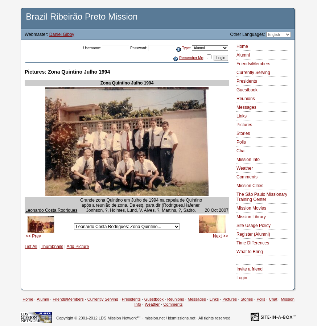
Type (186, 48)
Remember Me (191, 58)
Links (241, 116)
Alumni (243, 55)
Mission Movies (251, 208)
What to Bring (249, 251)
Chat (241, 150)
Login (241, 277)
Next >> (220, 236)
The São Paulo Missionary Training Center (261, 197)
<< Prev (33, 236)
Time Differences (252, 242)
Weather (244, 168)
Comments (247, 176)
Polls (241, 142)
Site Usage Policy (253, 225)
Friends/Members (253, 63)
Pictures (244, 124)
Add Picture (77, 246)
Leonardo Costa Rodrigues (51, 210)
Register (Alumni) (253, 234)
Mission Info (248, 159)
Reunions (245, 98)
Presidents (246, 81)
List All (31, 246)
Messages (246, 107)
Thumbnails (52, 246)
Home (242, 46)
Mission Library (251, 216)
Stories (243, 133)
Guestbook (247, 89)
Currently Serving (253, 72)
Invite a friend (249, 269)
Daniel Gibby (61, 34)
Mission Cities (249, 185)
